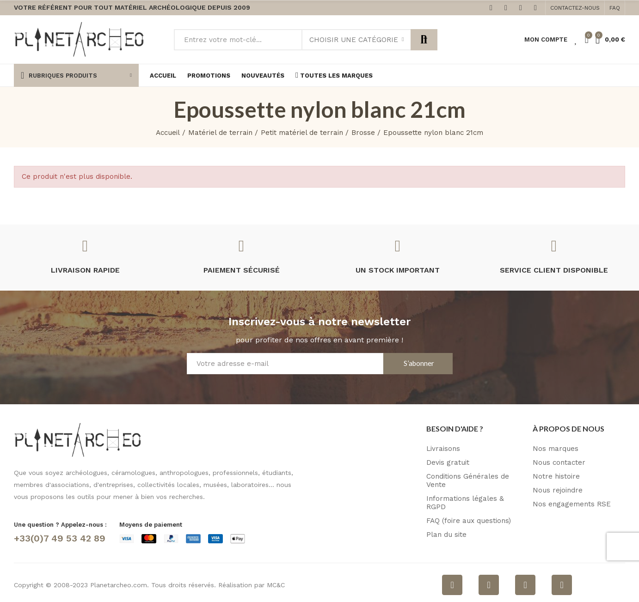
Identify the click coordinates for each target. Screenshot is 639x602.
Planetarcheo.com (118, 585)
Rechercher (424, 39)
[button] (575, 7)
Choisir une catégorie (353, 40)
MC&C (276, 585)
